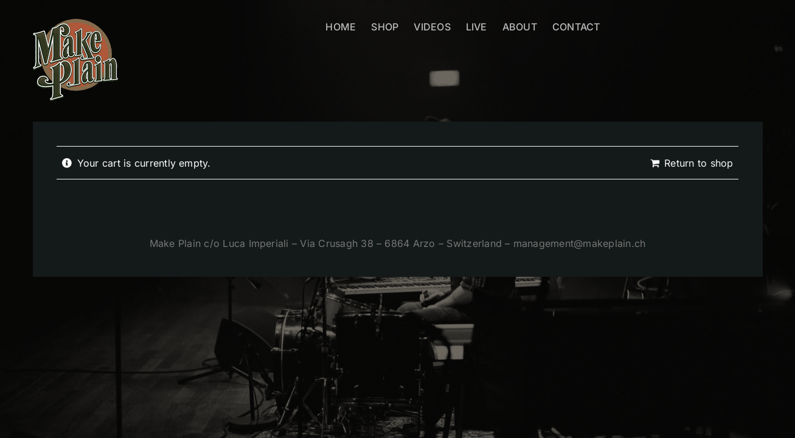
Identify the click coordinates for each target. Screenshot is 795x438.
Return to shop (698, 163)
